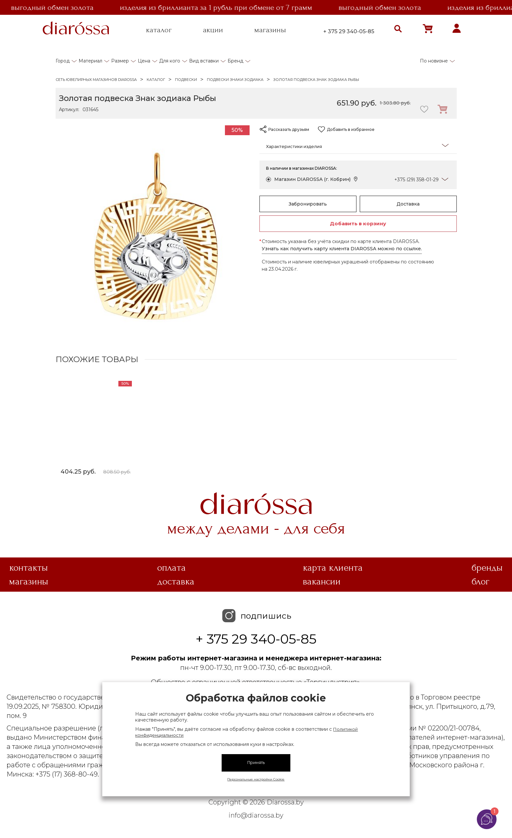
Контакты (28, 567)
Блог (480, 581)
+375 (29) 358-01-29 (416, 180)
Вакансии (322, 581)
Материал (90, 61)
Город (63, 61)
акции (213, 30)
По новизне (434, 61)
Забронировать (308, 204)
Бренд (235, 61)
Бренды (487, 567)
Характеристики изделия (357, 146)
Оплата (171, 567)
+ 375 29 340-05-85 (348, 31)
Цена (144, 61)
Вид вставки (204, 61)
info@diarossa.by (256, 815)
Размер (120, 61)
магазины (270, 30)
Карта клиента (333, 567)
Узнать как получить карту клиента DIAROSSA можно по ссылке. (342, 249)
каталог (159, 30)
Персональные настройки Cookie (255, 779)
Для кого (169, 61)
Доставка (408, 204)
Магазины (28, 581)
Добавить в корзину (358, 223)
